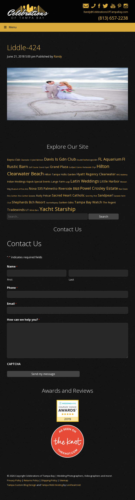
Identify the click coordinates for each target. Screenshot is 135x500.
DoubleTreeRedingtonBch (87, 160)
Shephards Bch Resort (28, 202)
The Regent (109, 202)
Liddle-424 (24, 47)
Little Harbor (110, 181)
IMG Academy (121, 174)
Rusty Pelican (43, 195)
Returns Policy (31, 480)
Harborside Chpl (89, 167)
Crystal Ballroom (36, 160)
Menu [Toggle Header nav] (10, 27)
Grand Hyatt (44, 167)
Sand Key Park (91, 196)
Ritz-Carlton (12, 196)
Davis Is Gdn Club (60, 159)
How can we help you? (23, 320)
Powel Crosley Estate (99, 188)
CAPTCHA (14, 364)
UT (27, 210)
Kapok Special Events (38, 181)
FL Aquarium (109, 159)
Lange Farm (58, 181)
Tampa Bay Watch (88, 202)
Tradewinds (16, 210)
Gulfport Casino (75, 167)
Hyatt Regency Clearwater (96, 174)
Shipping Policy (49, 480)
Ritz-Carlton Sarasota (26, 196)
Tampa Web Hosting (52, 485)
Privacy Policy (14, 480)
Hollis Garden (68, 174)
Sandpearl (105, 195)
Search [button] (103, 216)
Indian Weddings (16, 181)
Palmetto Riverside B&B (61, 188)
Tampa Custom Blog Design (21, 485)
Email (12, 304)
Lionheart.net (73, 485)
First (9, 279)
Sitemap (63, 480)
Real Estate (123, 189)
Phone (12, 288)
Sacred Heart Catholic (68, 195)
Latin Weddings (84, 181)
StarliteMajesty (52, 202)
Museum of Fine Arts (19, 189)
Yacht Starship (58, 208)
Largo (68, 182)
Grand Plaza (59, 167)
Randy (58, 56)
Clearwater (25, 160)
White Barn (34, 210)
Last (71, 279)
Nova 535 (36, 188)
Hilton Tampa (52, 174)
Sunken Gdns (66, 202)
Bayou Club (13, 159)
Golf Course (33, 167)
